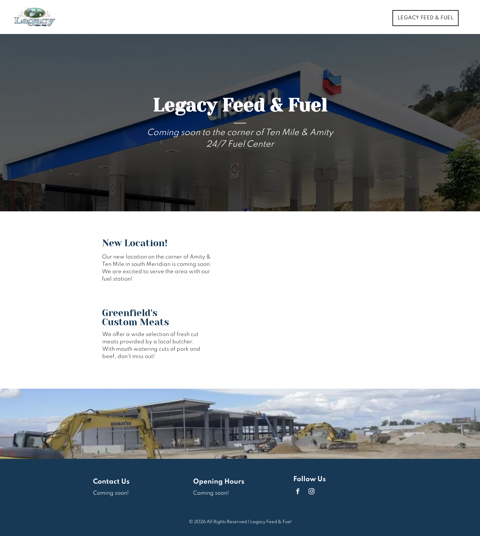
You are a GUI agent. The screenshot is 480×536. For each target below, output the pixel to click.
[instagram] (311, 492)
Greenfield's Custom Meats (135, 317)
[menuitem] (427, 18)
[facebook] (297, 492)
